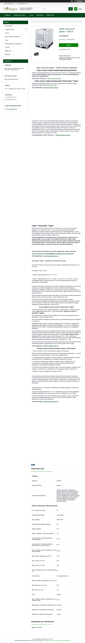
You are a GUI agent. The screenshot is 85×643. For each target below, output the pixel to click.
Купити (68, 45)
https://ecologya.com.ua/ (54, 78)
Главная (7, 15)
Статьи (7, 33)
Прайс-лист (50, 15)
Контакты (40, 15)
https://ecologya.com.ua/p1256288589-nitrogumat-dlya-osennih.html (53, 253)
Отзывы (7, 47)
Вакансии (7, 54)
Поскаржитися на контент (50, 640)
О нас (31, 15)
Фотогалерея (8, 26)
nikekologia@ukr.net (11, 109)
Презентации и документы (12, 36)
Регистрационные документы (13, 43)
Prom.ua (51, 639)
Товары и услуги (19, 15)
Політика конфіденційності (64, 640)
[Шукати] (70, 9)
